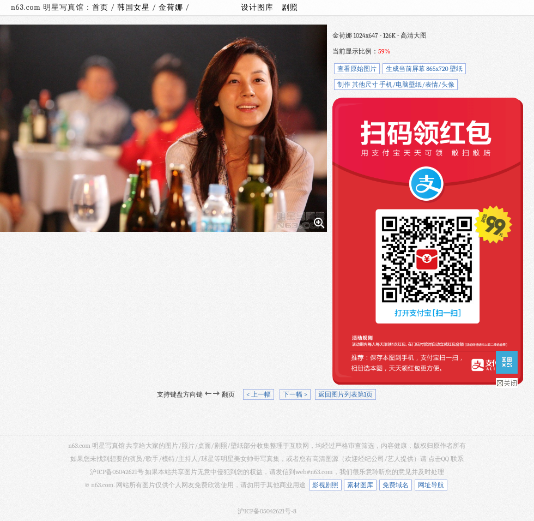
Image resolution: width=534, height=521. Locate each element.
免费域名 (396, 485)
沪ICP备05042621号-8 (267, 511)
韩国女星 (134, 7)
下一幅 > (295, 394)
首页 (100, 7)
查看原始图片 (357, 69)
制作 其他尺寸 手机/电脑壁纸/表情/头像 (395, 84)
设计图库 (257, 7)
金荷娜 (172, 7)
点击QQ (438, 459)
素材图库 (360, 485)
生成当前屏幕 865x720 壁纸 (424, 69)
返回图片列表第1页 (345, 394)
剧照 (290, 7)
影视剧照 (325, 485)
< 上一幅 (258, 394)
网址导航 (431, 485)
